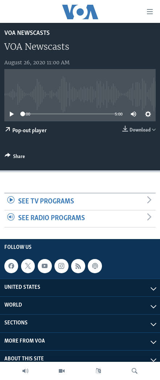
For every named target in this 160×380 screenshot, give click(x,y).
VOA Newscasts (27, 33)
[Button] (15, 158)
